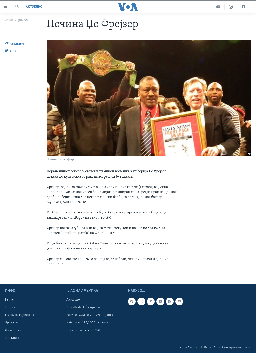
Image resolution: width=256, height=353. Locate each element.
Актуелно (34, 7)
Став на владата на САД (83, 330)
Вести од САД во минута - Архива (89, 315)
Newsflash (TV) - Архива (83, 307)
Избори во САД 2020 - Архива (87, 322)
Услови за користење (20, 315)
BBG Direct (12, 338)
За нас (9, 299)
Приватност (13, 322)
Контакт (11, 307)
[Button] (14, 44)
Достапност (13, 330)
